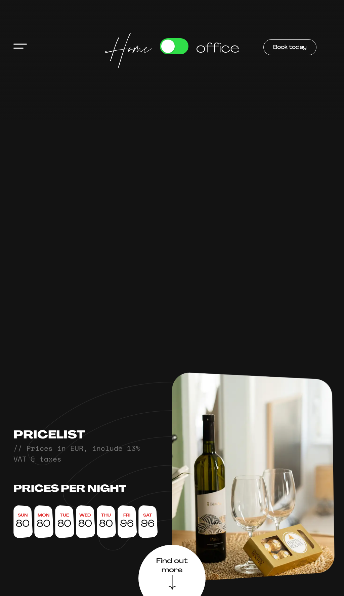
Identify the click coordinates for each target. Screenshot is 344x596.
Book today (290, 47)
